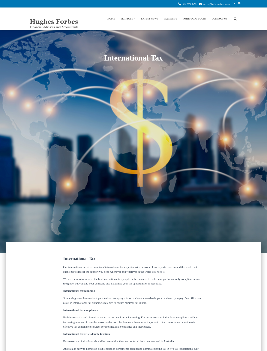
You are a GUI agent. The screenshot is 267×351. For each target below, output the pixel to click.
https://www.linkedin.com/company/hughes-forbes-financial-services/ (234, 4)
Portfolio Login (194, 18)
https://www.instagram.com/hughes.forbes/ (239, 4)
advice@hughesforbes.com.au (216, 4)
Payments (170, 18)
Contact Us (219, 18)
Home (111, 18)
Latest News (149, 18)
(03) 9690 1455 (189, 4)
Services (128, 18)
